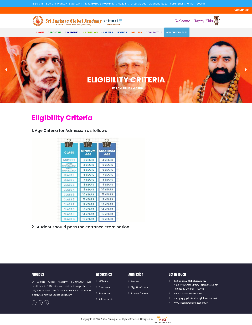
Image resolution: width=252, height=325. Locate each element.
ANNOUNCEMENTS (176, 32)
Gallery (136, 32)
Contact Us (154, 32)
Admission (90, 32)
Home (40, 32)
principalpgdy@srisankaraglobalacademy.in (196, 298)
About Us (54, 32)
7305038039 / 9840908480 (98, 3)
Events (122, 32)
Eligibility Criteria (139, 287)
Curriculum (104, 287)
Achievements (106, 299)
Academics (72, 32)
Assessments (106, 293)
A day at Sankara (140, 293)
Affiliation (103, 281)
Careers (107, 32)
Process (135, 281)
